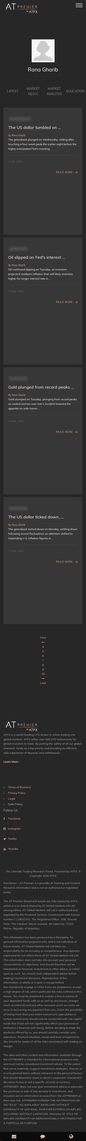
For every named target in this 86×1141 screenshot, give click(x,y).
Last (43, 683)
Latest (12, 91)
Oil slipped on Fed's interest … (36, 257)
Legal (11, 798)
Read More (64, 172)
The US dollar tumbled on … (34, 127)
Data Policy (15, 804)
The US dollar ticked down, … (36, 517)
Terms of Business (19, 787)
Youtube (13, 848)
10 (43, 673)
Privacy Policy (16, 793)
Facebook (14, 818)
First (43, 637)
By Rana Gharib (16, 135)
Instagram (14, 828)
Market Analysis (54, 91)
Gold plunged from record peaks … (41, 387)
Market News (33, 91)
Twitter (12, 838)
